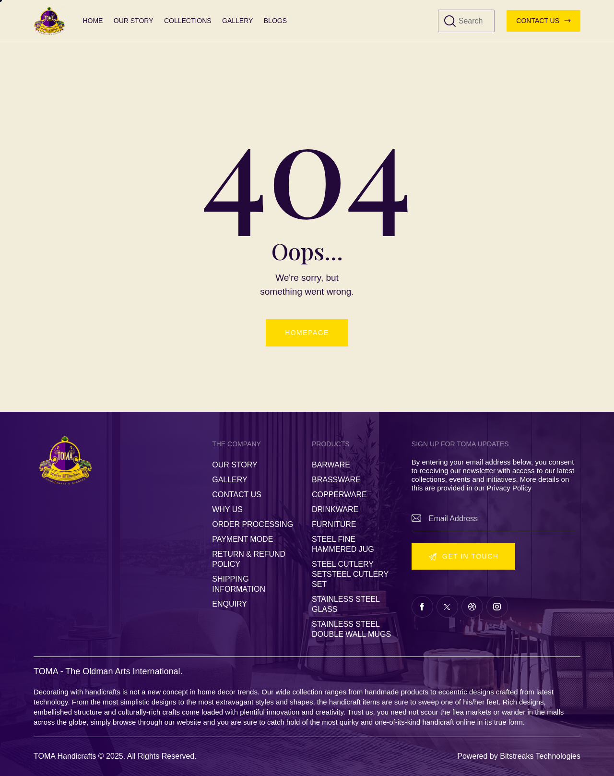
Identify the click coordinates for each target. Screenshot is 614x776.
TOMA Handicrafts (65, 756)
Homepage (307, 332)
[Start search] (450, 21)
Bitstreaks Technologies (540, 756)
